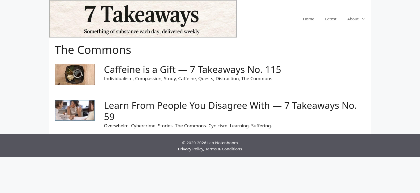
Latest (331, 18)
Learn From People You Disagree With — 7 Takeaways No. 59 (230, 111)
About (359, 19)
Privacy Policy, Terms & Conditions (210, 148)
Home (308, 18)
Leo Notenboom (222, 142)
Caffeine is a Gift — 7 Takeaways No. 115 (192, 69)
